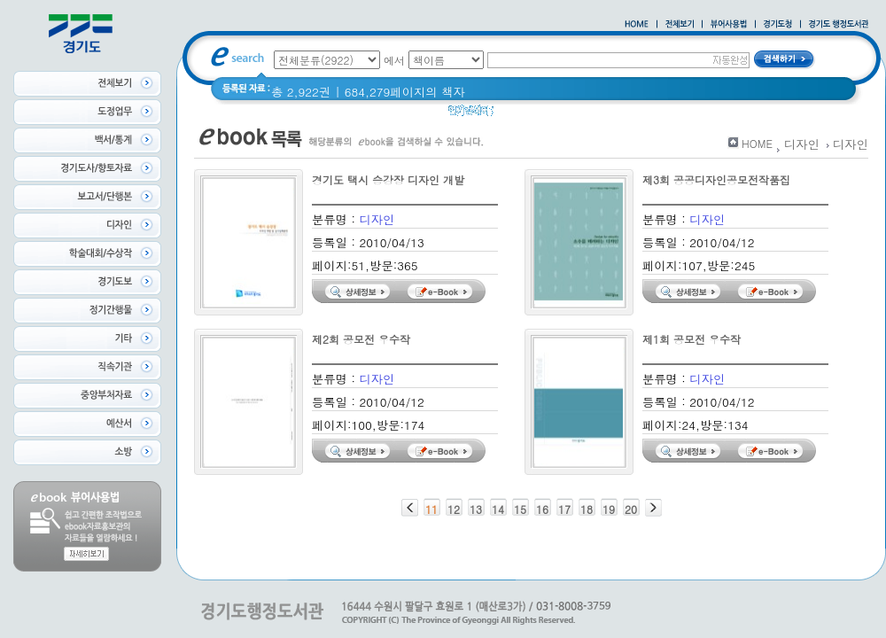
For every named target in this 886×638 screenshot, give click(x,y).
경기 (517, 114)
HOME (757, 143)
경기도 (560, 114)
